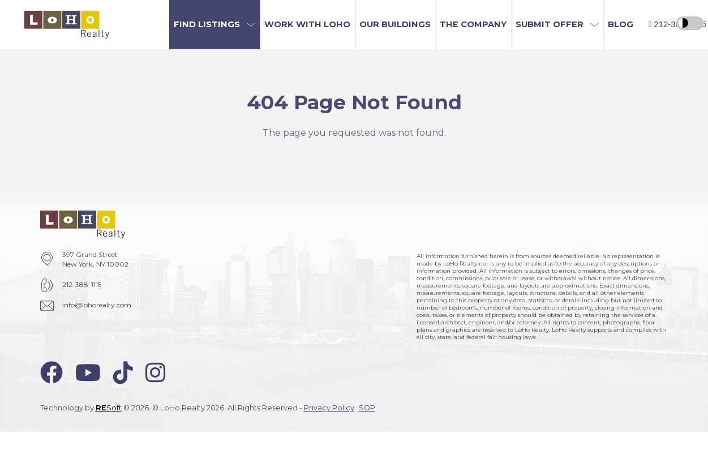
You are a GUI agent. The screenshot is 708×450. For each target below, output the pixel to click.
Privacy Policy (329, 408)
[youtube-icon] (88, 373)
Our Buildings (395, 24)
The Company (473, 24)
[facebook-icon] (51, 373)
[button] (214, 24)
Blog (620, 24)
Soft (109, 408)
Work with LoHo (307, 24)
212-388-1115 (81, 284)
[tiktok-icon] (123, 373)
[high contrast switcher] (689, 23)
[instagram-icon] (155, 373)
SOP (367, 408)
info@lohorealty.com (96, 305)
